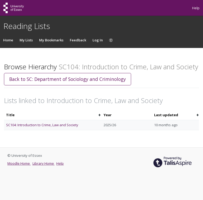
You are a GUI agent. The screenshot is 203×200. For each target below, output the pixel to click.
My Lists (26, 40)
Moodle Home (19, 163)
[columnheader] (53, 115)
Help (196, 8)
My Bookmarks (51, 40)
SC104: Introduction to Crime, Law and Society (42, 125)
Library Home (44, 163)
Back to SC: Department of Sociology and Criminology (67, 79)
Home (8, 40)
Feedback (78, 40)
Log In (98, 40)
